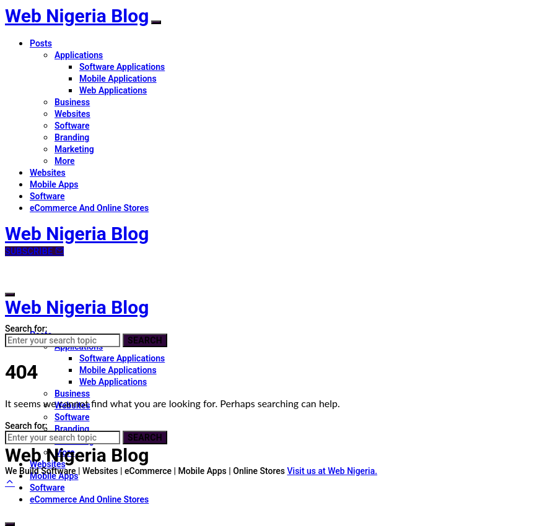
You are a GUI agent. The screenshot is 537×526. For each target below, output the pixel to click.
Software (72, 126)
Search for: (26, 329)
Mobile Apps (54, 184)
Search (145, 340)
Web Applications (113, 90)
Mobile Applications (118, 79)
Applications (79, 55)
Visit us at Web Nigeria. (332, 471)
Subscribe (34, 251)
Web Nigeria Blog (77, 16)
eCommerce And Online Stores (89, 208)
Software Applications (122, 67)
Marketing (74, 149)
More (65, 161)
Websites (72, 114)
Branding (72, 137)
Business (72, 102)
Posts (41, 43)
